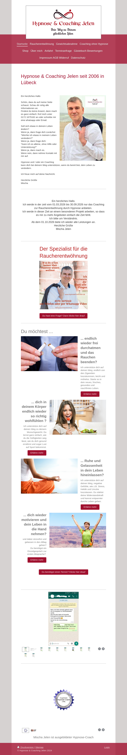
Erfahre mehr (90, 394)
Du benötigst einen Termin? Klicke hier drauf (63, 572)
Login (107, 747)
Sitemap (39, 747)
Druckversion (25, 747)
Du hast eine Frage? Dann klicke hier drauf (63, 315)
